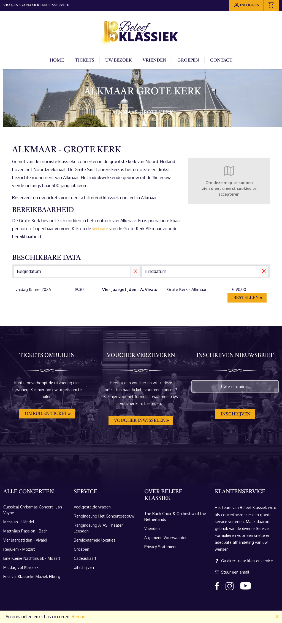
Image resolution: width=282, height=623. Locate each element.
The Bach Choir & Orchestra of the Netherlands (175, 516)
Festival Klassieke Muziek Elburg (31, 576)
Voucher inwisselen (140, 420)
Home (57, 60)
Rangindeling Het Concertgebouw (104, 516)
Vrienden (154, 60)
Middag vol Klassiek (21, 567)
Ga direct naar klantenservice (244, 560)
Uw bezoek (118, 60)
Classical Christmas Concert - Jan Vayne (32, 510)
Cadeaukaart (85, 558)
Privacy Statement (160, 546)
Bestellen (246, 298)
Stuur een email (232, 572)
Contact (221, 60)
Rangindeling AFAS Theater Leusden (98, 528)
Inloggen (246, 5)
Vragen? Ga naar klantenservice (36, 5)
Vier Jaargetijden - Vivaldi (25, 540)
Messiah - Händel (18, 521)
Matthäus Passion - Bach (25, 531)
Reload (78, 616)
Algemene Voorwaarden (166, 537)
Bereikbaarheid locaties (94, 540)
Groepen (188, 60)
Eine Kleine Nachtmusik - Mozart (31, 558)
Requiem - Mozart (19, 549)
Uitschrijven (84, 567)
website (100, 228)
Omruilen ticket (46, 414)
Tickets (84, 60)
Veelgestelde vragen (92, 507)
